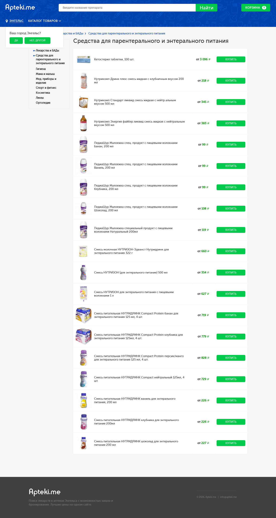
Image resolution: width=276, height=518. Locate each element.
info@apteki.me (228, 497)
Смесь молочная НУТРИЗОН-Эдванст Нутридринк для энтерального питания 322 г (131, 251)
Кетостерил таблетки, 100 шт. (114, 59)
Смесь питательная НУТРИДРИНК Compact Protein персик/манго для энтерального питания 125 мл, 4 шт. (139, 357)
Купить (231, 59)
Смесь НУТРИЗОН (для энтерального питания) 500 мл (131, 272)
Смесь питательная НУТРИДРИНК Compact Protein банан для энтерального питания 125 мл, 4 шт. (136, 315)
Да (16, 40)
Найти (206, 8)
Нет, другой (37, 40)
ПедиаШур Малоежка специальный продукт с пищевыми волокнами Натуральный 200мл (133, 229)
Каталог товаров (43, 21)
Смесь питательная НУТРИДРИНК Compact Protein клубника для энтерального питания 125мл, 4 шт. (138, 336)
